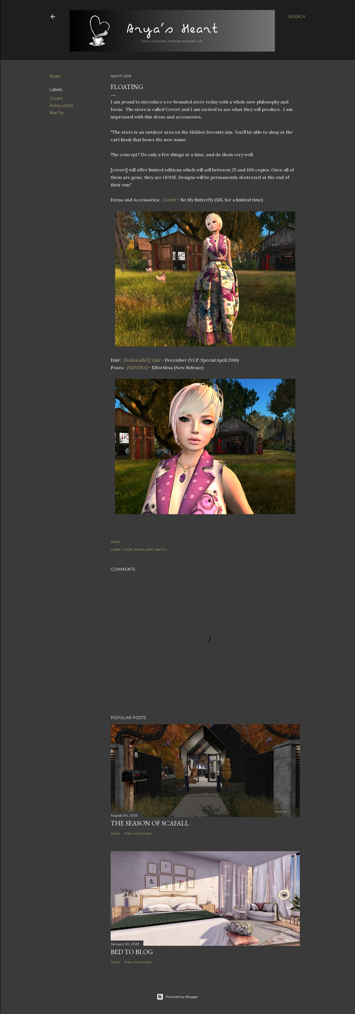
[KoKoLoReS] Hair (141, 360)
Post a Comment (138, 833)
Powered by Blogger (177, 996)
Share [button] (55, 76)
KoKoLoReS (61, 105)
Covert (56, 98)
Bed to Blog (132, 951)
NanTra (56, 112)
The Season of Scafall (150, 823)
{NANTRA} (136, 367)
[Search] (296, 16)
